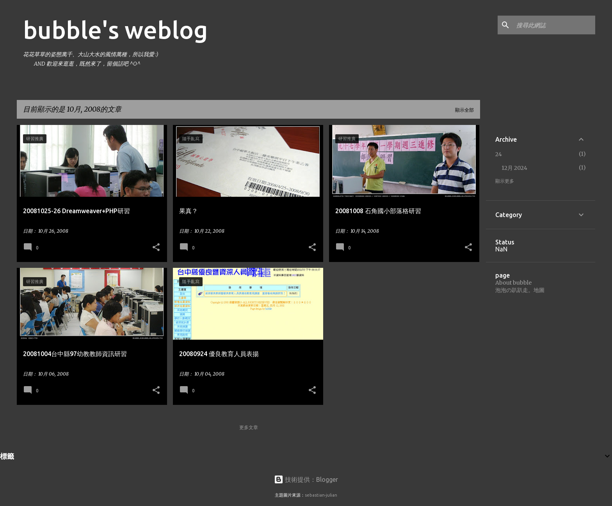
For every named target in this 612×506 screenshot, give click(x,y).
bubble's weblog (115, 29)
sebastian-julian (321, 495)
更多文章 (248, 427)
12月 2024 (514, 167)
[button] (156, 247)
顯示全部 (464, 109)
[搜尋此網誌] (554, 25)
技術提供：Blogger (306, 479)
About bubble (513, 282)
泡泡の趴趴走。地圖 (519, 290)
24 (498, 154)
